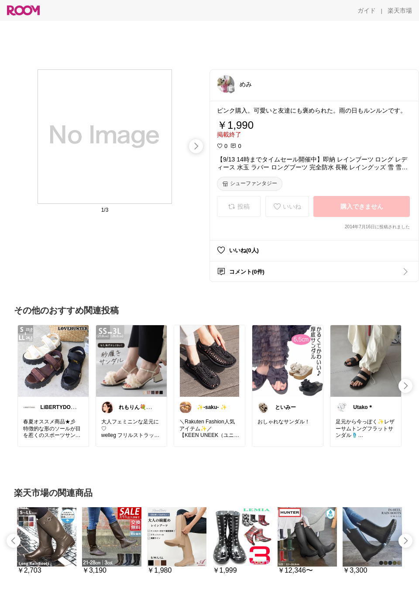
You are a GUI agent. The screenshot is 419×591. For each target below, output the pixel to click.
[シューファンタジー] (249, 184)
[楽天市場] (400, 10)
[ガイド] (366, 10)
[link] (53, 360)
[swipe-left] (14, 541)
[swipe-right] (196, 146)
